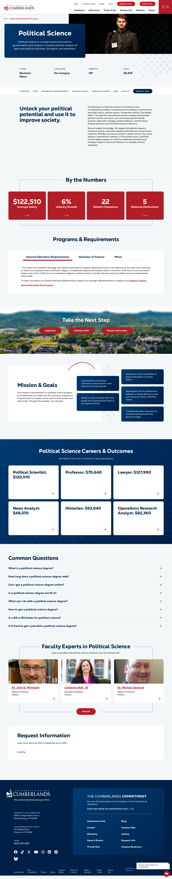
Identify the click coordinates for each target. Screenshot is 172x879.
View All (86, 711)
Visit (76, 4)
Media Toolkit (99, 871)
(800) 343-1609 (21, 843)
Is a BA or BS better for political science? (34, 617)
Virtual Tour (89, 4)
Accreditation (19, 872)
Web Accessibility (32, 871)
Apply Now (147, 4)
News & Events (95, 840)
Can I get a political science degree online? (36, 584)
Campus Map (128, 827)
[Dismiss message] (169, 863)
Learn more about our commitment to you (107, 808)
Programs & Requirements (55, 91)
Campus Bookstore (131, 846)
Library (125, 834)
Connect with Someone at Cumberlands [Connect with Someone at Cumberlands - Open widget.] (148, 866)
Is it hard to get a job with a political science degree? (42, 626)
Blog (102, 4)
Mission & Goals (80, 91)
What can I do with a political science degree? (38, 601)
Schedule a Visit (81, 330)
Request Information (117, 330)
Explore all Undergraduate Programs (24, 19)
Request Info (126, 4)
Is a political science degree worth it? (32, 593)
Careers (91, 827)
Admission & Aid (96, 821)
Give (111, 4)
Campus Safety (62, 871)
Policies (52, 872)
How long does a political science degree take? (38, 576)
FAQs (115, 91)
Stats (35, 91)
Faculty (126, 91)
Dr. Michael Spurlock (130, 687)
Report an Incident (74, 871)
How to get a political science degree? (33, 609)
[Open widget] (167, 874)
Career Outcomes (101, 91)
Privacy (43, 872)
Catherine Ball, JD (76, 687)
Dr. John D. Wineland (25, 687)
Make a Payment (87, 871)
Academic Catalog (137, 280)
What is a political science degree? (30, 568)
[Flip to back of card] (53, 493)
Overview (24, 91)
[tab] (47, 257)
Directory (92, 834)
